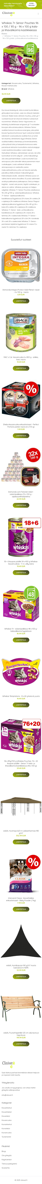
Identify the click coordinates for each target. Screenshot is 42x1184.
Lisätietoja (11, 101)
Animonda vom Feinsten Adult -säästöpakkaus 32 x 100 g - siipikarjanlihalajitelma (21, 494)
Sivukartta (6, 1168)
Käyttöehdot (7, 1160)
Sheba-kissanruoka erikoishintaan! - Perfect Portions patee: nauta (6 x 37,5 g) (21, 425)
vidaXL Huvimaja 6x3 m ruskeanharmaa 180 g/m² (21, 832)
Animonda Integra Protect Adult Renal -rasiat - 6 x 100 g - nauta (21, 291)
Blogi (4, 1151)
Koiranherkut (7, 1124)
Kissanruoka (17, 83)
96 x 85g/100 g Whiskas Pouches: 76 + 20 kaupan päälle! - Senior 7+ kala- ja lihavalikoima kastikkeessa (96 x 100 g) (21, 763)
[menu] (38, 13)
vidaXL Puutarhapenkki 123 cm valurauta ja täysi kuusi (21, 1034)
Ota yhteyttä (6, 1155)
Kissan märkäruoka (9, 86)
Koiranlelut (6, 1128)
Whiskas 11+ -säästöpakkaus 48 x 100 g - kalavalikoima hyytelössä (21, 630)
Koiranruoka (6, 1133)
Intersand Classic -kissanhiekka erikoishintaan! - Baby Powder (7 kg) (21, 899)
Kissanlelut (6, 1116)
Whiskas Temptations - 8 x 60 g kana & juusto (21, 696)
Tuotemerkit (27, 83)
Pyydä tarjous (31, 4)
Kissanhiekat (7, 1112)
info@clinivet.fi (7, 1095)
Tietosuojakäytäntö (9, 1164)
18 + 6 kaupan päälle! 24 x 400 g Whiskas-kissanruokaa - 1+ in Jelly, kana (21, 562)
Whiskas (35, 83)
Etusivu (4, 34)
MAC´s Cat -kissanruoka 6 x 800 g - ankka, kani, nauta (21, 358)
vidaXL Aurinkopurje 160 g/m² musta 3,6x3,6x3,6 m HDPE (21, 966)
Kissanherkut (7, 1108)
